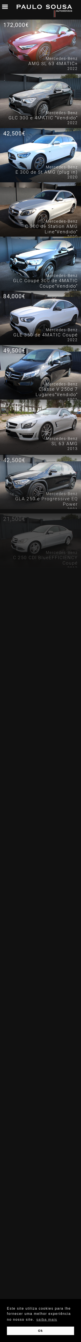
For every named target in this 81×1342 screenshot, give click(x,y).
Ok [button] (40, 1330)
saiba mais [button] (46, 1319)
